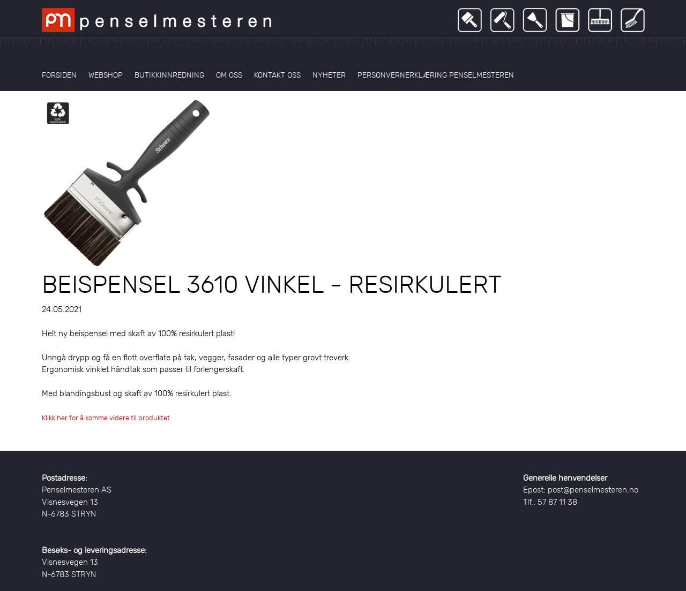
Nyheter (329, 75)
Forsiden (59, 75)
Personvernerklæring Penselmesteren (435, 75)
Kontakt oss (277, 75)
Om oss (229, 75)
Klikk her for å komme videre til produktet (106, 418)
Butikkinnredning (169, 75)
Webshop (105, 75)
